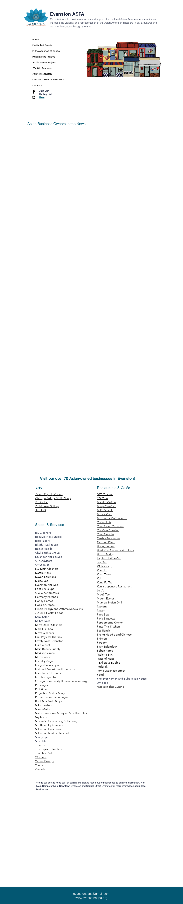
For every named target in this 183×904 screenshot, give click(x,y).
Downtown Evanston (70, 786)
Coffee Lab (104, 522)
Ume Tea (102, 682)
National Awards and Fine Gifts (55, 669)
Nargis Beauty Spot (47, 665)
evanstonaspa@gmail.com (91, 893)
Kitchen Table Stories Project (48, 79)
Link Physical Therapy (48, 637)
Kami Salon (42, 617)
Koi (99, 578)
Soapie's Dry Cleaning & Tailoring (56, 721)
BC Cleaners (43, 532)
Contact (37, 85)
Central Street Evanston (99, 786)
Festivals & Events (42, 45)
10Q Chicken (105, 494)
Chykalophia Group (47, 552)
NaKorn (102, 606)
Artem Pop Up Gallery (49, 494)
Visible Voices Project (44, 62)
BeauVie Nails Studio (48, 536)
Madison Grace (45, 653)
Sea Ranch (103, 630)
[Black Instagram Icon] (34, 97)
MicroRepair (43, 657)
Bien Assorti (42, 540)
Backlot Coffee (106, 502)
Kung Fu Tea (104, 582)
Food (100, 674)
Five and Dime (106, 542)
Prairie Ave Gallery (47, 506)
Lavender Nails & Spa (48, 556)
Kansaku (102, 570)
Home (35, 39)
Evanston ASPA (67, 14)
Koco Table (104, 574)
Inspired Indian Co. (109, 558)
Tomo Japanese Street (111, 670)
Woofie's (40, 757)
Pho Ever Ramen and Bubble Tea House (122, 678)
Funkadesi (41, 502)
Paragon (102, 642)
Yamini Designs (44, 761)
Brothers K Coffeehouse (112, 518)
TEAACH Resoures (42, 68)
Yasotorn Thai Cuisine (110, 686)
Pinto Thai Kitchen (108, 626)
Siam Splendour (107, 646)
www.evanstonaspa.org (91, 898)
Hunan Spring (105, 554)
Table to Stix (105, 654)
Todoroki (102, 666)
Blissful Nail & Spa (46, 544)
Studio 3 (40, 510)
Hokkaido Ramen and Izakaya (115, 550)
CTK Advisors (43, 560)
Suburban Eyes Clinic (48, 729)
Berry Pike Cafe (106, 506)
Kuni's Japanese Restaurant (114, 586)
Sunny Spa (41, 737)
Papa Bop (103, 614)
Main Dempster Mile (47, 786)
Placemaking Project (43, 56)
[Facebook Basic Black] (34, 92)
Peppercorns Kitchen (110, 622)
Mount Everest (106, 598)
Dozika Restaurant (108, 538)
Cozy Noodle (105, 534)
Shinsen (102, 638)
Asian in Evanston (42, 74)
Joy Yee (102, 562)
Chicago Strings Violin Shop (53, 498)
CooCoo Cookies (108, 530)
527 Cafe (102, 498)
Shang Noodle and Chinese (114, 634)
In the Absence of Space (46, 51)
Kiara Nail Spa (44, 629)
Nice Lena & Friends (48, 673)
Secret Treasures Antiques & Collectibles (61, 713)
